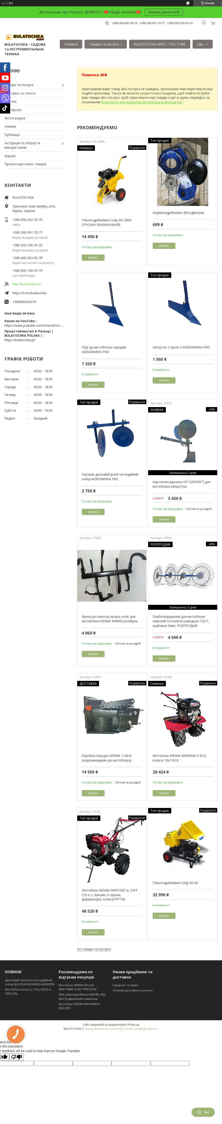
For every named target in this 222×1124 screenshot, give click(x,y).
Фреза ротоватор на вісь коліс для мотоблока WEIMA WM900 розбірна (110, 618)
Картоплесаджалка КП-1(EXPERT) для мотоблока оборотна (181, 484)
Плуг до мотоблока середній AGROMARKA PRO (104, 349)
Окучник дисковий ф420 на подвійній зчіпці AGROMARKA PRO (110, 476)
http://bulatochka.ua (26, 284)
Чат (203, 1112)
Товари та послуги (104, 44)
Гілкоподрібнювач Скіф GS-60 (175, 883)
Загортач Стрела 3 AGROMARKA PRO (181, 347)
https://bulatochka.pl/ (20, 340)
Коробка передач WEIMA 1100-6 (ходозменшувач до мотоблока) (106, 757)
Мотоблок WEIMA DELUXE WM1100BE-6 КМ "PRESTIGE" (78, 987)
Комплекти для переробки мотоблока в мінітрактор (141, 102)
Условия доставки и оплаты (133, 990)
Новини (10, 126)
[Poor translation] (16, 1057)
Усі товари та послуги (94, 949)
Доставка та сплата (20, 93)
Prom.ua (133, 1025)
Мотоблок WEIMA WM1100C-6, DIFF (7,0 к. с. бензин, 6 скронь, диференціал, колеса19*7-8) (110, 894)
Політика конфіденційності (141, 1029)
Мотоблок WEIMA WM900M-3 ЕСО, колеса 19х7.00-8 (180, 757)
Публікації (12, 135)
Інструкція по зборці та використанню (22, 145)
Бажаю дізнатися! (163, 12)
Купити (93, 257)
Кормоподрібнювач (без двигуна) (178, 212)
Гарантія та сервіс (126, 985)
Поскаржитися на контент (102, 1029)
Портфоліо (13, 110)
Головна (71, 44)
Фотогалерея (15, 118)
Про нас (11, 101)
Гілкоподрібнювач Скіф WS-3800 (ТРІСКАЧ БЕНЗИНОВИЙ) (106, 222)
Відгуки (10, 156)
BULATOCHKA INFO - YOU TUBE (160, 44)
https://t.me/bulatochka (29, 293)
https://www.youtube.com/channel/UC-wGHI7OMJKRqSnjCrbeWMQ (35, 325)
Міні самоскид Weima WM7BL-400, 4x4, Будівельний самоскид (82, 996)
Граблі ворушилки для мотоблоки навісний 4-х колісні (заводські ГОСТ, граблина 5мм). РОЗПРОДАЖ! (181, 620)
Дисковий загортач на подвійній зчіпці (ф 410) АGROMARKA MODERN (30, 982)
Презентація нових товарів (25, 164)
